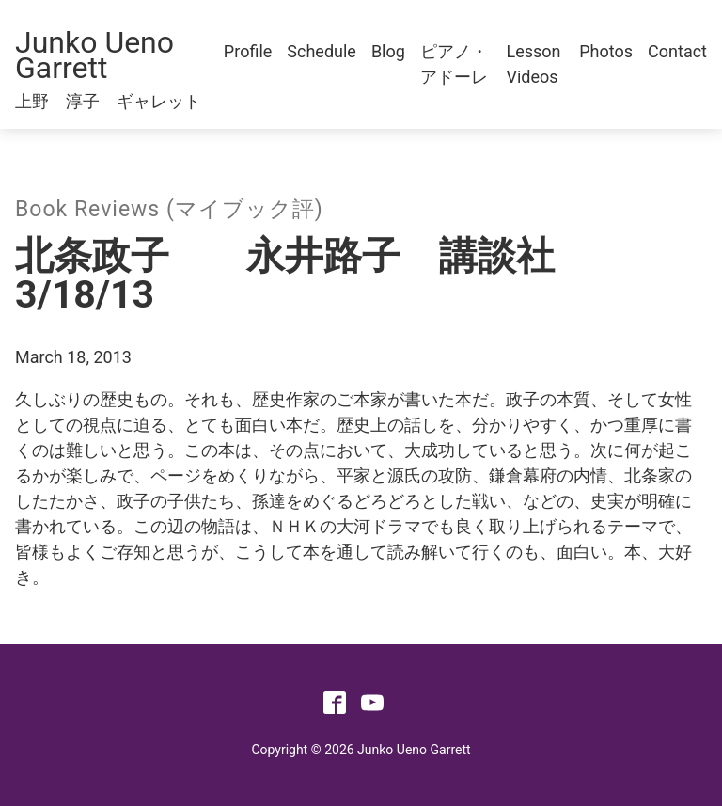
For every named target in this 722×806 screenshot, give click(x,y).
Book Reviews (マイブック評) (169, 209)
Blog (388, 51)
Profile (248, 51)
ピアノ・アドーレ (454, 64)
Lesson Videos (534, 64)
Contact (677, 51)
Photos (606, 51)
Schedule (321, 51)
